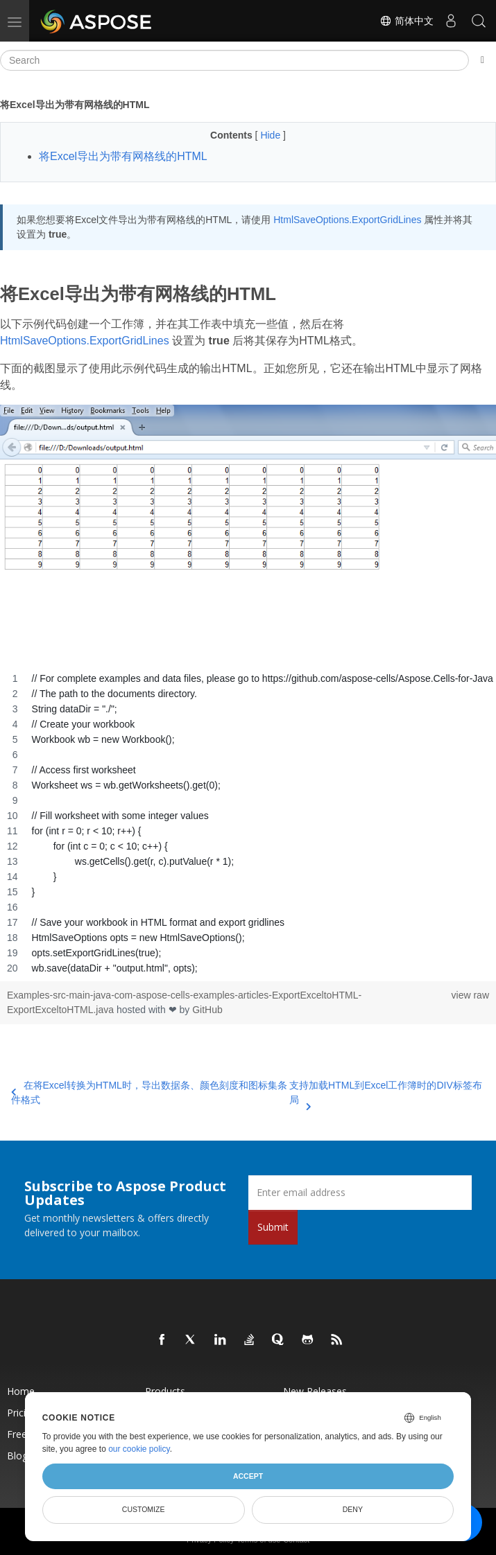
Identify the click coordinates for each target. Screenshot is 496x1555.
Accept (248, 1476)
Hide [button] (271, 135)
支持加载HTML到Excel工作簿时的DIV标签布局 (385, 1093)
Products (165, 1391)
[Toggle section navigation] (482, 60)
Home (21, 1391)
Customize (143, 1509)
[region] (248, 823)
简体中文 (406, 21)
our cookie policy (139, 1449)
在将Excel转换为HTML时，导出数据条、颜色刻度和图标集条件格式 (149, 1092)
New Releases (315, 1391)
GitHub (207, 1009)
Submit (273, 1226)
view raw (470, 995)
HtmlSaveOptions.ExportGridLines (347, 219)
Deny (353, 1509)
